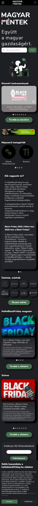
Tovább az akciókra (19, 120)
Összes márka (19, 302)
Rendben (9, 501)
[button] (13, 114)
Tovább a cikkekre (19, 366)
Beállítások (28, 501)
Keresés (32, 49)
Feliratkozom (19, 458)
